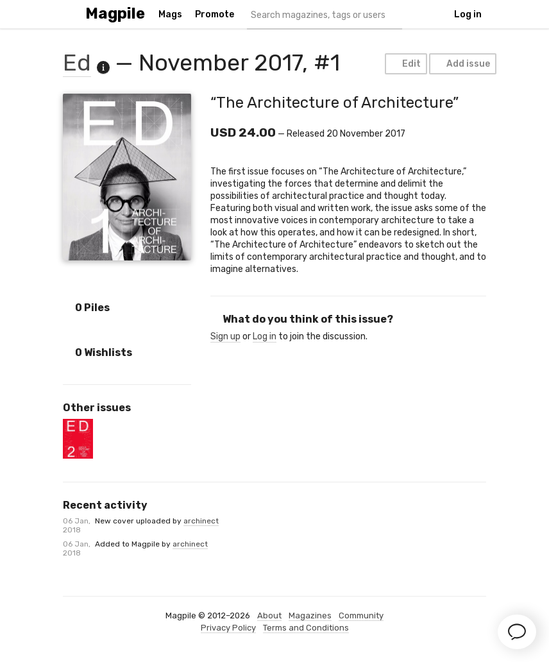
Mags (170, 14)
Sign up (225, 336)
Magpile (115, 13)
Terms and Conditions (306, 627)
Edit (405, 63)
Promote (214, 14)
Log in (468, 14)
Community (361, 615)
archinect (201, 520)
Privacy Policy (228, 627)
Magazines (310, 615)
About (269, 615)
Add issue (462, 63)
